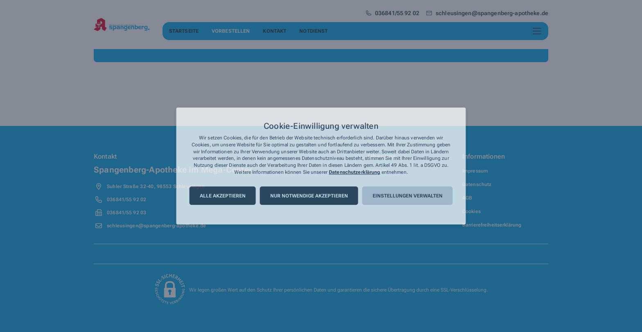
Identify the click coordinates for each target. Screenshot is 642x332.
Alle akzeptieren (223, 196)
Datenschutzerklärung (354, 172)
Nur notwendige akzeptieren (309, 196)
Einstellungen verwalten (408, 196)
